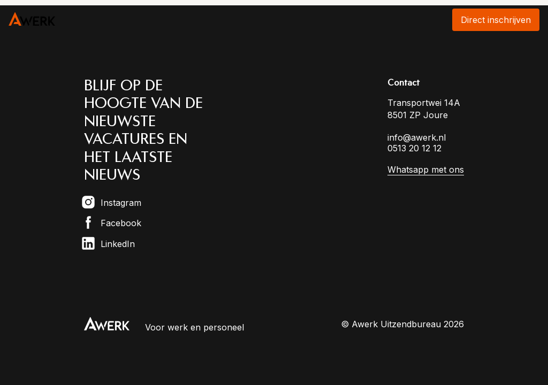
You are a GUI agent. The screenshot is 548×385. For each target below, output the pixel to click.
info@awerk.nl (416, 137)
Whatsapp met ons (425, 169)
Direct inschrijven (496, 19)
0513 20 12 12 (414, 148)
